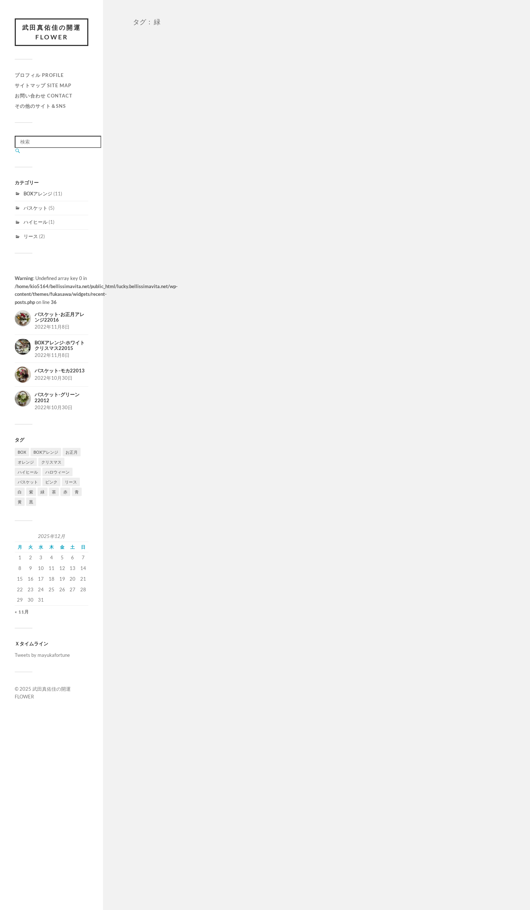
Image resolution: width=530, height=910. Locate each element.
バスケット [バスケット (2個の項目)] (28, 481)
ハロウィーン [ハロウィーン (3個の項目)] (57, 472)
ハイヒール (35, 222)
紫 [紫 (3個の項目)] (31, 491)
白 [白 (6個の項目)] (20, 491)
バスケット (35, 208)
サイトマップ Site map (43, 85)
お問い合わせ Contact (44, 96)
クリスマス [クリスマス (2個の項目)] (51, 462)
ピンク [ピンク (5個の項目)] (51, 481)
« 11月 (22, 611)
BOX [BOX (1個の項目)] (22, 452)
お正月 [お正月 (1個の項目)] (72, 452)
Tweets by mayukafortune (42, 655)
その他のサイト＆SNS (40, 106)
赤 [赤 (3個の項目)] (65, 491)
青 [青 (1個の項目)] (77, 491)
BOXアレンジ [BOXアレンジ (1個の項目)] (45, 452)
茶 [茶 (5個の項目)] (54, 491)
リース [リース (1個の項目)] (71, 481)
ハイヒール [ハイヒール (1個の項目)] (28, 472)
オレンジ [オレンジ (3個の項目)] (26, 462)
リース (31, 236)
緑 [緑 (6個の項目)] (42, 491)
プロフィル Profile (39, 75)
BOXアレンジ (38, 193)
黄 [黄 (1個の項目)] (20, 501)
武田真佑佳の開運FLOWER (51, 32)
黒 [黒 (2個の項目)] (31, 501)
